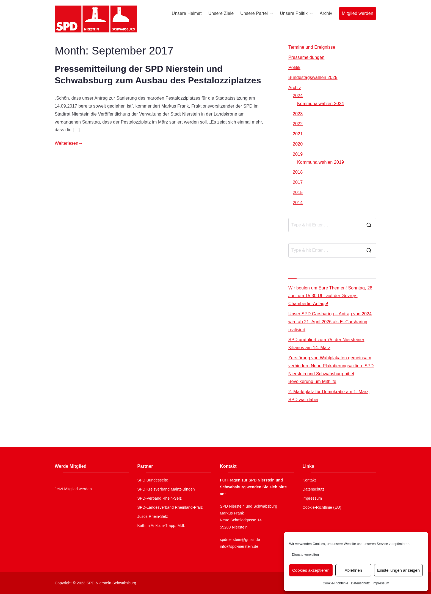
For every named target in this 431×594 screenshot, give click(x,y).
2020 (298, 144)
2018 (298, 172)
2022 (298, 123)
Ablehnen (353, 570)
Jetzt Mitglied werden (73, 489)
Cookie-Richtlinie (335, 583)
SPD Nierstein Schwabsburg (111, 583)
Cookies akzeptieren (311, 570)
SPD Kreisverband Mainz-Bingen (166, 489)
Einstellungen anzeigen (398, 570)
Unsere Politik (296, 14)
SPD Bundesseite (152, 480)
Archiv (326, 13)
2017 (298, 182)
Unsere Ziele (221, 13)
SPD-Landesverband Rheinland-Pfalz (170, 507)
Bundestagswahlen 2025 (313, 77)
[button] (270, 14)
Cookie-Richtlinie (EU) (322, 507)
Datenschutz (360, 583)
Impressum (380, 583)
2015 (298, 192)
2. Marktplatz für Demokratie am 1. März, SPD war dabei (329, 395)
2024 (298, 95)
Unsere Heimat (187, 13)
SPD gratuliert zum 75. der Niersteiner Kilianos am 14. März (326, 343)
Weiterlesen (68, 143)
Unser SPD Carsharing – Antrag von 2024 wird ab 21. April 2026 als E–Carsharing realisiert (330, 321)
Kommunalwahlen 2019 (320, 162)
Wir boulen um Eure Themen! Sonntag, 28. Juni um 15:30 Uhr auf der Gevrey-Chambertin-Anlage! (331, 296)
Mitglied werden (357, 13)
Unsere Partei (256, 14)
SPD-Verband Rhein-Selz (159, 498)
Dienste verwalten (305, 555)
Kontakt (309, 480)
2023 (298, 113)
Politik (294, 67)
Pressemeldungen (306, 57)
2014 (298, 202)
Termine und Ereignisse (311, 47)
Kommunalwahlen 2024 (320, 103)
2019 (298, 154)
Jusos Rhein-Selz (152, 516)
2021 (298, 134)
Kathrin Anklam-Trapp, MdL (161, 525)
